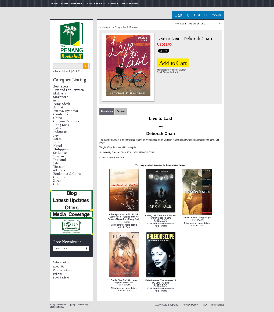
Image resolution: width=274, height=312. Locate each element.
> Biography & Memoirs (125, 27)
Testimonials (217, 304)
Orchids (59, 177)
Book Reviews (61, 278)
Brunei (58, 107)
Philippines (61, 149)
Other (57, 184)
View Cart (217, 15)
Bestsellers (60, 86)
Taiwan (58, 156)
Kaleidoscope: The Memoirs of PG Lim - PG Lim (160, 281)
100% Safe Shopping (166, 304)
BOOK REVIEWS (130, 3)
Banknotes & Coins (67, 173)
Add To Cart (124, 227)
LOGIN (64, 3)
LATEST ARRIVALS (94, 3)
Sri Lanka (60, 152)
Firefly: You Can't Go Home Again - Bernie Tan (124, 281)
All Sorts (59, 170)
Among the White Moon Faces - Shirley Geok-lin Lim (160, 216)
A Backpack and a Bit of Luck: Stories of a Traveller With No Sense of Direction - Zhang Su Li (124, 217)
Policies (57, 274)
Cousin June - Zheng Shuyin (197, 217)
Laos (56, 142)
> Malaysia (105, 27)
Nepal (57, 145)
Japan (57, 135)
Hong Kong (61, 124)
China (57, 117)
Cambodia (60, 114)
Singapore (60, 96)
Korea (57, 138)
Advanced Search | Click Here (68, 71)
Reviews (121, 111)
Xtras (57, 180)
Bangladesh (61, 103)
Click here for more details (124, 225)
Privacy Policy (190, 304)
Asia (56, 100)
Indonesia (60, 131)
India (57, 128)
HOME (54, 3)
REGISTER (76, 3)
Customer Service (63, 270)
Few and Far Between (68, 89)
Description (107, 111)
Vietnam (59, 166)
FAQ (204, 304)
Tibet (57, 163)
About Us (58, 267)
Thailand (59, 159)
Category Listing (69, 79)
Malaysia (59, 93)
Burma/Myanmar (65, 110)
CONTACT (113, 3)
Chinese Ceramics (66, 121)
